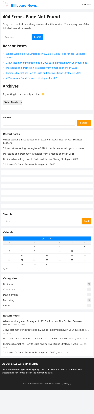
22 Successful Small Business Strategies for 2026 (32, 78)
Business (8, 305)
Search (7, 118)
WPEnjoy (67, 407)
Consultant (10, 311)
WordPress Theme (52, 407)
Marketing (9, 321)
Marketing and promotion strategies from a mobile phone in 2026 (41, 68)
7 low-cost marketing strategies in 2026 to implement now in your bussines (46, 63)
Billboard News (24, 5)
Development (11, 316)
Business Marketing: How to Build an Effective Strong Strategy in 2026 (44, 73)
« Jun (6, 288)
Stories (7, 327)
